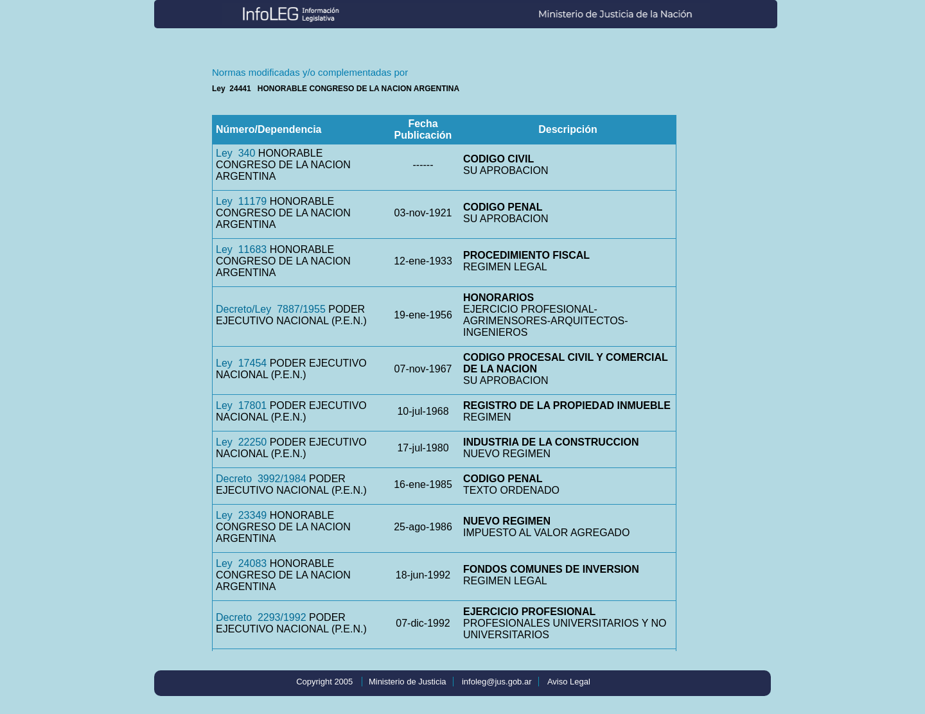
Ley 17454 (241, 363)
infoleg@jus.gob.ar (497, 681)
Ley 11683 (241, 249)
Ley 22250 (241, 442)
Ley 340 (235, 153)
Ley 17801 (241, 405)
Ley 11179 (241, 201)
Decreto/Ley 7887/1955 (271, 309)
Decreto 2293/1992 (261, 617)
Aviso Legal (568, 681)
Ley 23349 (241, 515)
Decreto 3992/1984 (261, 478)
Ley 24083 (241, 563)
